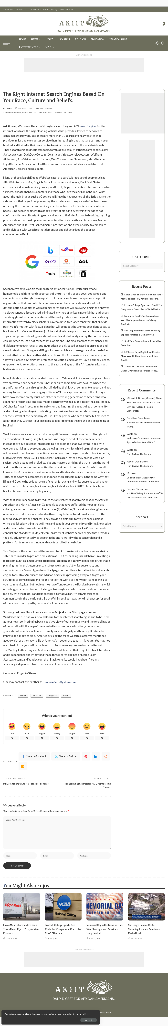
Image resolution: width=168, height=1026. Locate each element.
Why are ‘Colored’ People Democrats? (140, 408)
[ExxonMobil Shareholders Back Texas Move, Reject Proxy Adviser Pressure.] (21, 909)
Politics (33, 112)
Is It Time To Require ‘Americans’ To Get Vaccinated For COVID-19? (145, 495)
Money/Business (13, 112)
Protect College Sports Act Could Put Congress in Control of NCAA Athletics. (61, 931)
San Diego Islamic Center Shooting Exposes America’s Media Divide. (145, 931)
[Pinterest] (86, 757)
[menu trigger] (8, 43)
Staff (10, 108)
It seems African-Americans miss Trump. (143, 424)
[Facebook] (34, 757)
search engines (89, 126)
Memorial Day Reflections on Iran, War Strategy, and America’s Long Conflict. (140, 320)
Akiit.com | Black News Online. (96, 1015)
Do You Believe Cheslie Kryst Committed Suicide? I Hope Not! (143, 479)
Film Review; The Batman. (140, 454)
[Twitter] (65, 757)
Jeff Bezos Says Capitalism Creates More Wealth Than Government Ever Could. (140, 356)
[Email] (23, 767)
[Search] (163, 43)
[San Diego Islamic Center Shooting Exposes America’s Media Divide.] (146, 909)
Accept (40, 1018)
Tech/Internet (46, 112)
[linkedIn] (96, 757)
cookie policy (41, 1013)
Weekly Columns (63, 112)
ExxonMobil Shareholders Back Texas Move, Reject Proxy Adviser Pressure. (18, 931)
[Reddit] (106, 757)
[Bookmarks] (163, 24)
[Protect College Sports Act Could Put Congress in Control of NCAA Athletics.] (63, 909)
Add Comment (44, 108)
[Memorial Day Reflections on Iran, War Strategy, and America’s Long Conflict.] (104, 909)
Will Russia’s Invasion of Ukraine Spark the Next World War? (143, 440)
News (25, 112)
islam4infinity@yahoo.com (60, 682)
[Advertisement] (84, 65)
